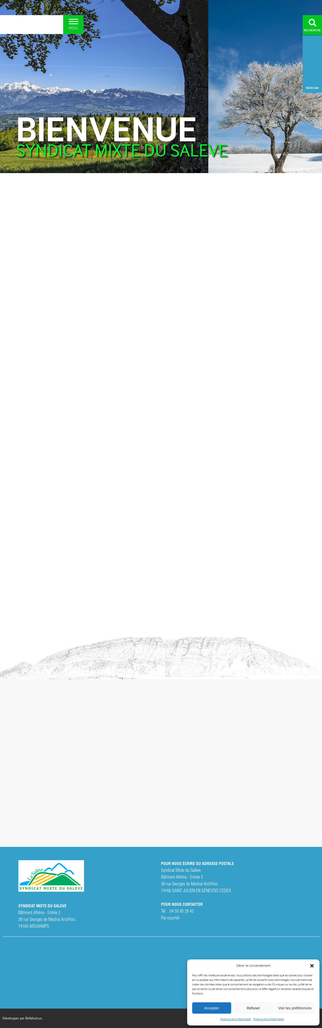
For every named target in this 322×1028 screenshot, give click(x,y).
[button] (311, 965)
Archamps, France (312, 54)
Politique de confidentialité (235, 1019)
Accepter (211, 1008)
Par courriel (170, 917)
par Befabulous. (31, 1018)
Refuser (253, 1008)
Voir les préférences (295, 1008)
